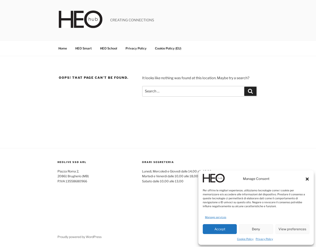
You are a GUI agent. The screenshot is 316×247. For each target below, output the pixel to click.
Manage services (215, 217)
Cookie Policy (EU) (168, 48)
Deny (256, 229)
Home (62, 48)
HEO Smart (83, 48)
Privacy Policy (264, 239)
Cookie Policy (245, 239)
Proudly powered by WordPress (79, 237)
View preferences (292, 229)
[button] (307, 179)
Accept (219, 229)
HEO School (108, 48)
